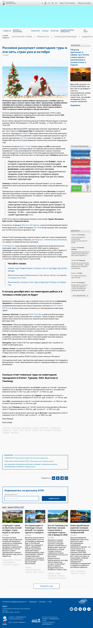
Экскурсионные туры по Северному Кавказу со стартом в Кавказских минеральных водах (79, 280)
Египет (21, 426)
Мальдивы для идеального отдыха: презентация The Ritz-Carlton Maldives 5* (80, 246)
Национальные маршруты (81, 172)
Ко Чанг (42, 567)
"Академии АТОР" (30, 462)
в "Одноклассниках (47, 457)
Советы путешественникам (81, 163)
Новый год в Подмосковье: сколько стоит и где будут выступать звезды (33, 266)
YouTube (46, 3)
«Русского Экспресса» (29, 224)
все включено (48, 426)
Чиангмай (29, 567)
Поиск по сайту (85, 3)
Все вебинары (78, 288)
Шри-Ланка (14, 429)
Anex (31, 213)
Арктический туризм (20, 37)
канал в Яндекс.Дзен (41, 454)
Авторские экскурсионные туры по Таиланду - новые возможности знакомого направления (80, 258)
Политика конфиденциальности (13, 596)
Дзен (43, 3)
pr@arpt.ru (22, 617)
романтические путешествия (56, 573)
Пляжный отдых (15, 424)
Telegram (56, 3)
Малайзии (61, 237)
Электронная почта (10, 489)
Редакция (30, 596)
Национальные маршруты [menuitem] (67, 31)
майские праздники (9, 557)
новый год (6, 424)
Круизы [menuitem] (45, 31)
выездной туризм (8, 555)
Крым (72, 566)
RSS (45, 596)
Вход (62, 3)
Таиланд (35, 426)
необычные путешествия (33, 564)
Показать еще (47, 581)
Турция (15, 426)
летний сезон (7, 559)
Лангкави (61, 570)
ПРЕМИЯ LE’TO (37, 37)
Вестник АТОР (76, 155)
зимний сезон (45, 424)
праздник (36, 424)
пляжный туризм (56, 424)
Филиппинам (50, 237)
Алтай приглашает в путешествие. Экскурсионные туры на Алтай (79, 232)
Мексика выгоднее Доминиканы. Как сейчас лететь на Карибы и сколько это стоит (38, 273)
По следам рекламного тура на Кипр (79, 269)
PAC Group (6, 305)
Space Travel (24, 145)
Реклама (38, 596)
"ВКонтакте (34, 457)
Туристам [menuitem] (54, 31)
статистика (82, 568)
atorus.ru (42, 626)
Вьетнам (28, 426)
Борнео (58, 568)
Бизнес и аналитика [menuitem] (17, 31)
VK (49, 3)
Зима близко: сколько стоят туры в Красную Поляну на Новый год (37, 280)
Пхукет (36, 567)
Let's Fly (23, 137)
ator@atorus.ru (18, 613)
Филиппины (57, 426)
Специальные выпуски (80, 146)
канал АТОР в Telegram (23, 454)
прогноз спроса (26, 424)
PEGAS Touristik (34, 311)
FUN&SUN (25, 133)
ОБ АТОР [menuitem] (86, 31)
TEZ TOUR (37, 226)
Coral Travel (56, 303)
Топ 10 (74, 181)
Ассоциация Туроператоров (11, 2)
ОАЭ (41, 426)
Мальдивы (6, 429)
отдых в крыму (80, 566)
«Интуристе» (8, 243)
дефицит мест (7, 426)
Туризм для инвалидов (56, 37)
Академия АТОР (75, 37)
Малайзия (51, 568)
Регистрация (71, 3)
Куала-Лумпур (52, 570)
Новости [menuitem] (7, 31)
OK (53, 3)
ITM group (38, 237)
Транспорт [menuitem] (35, 31)
